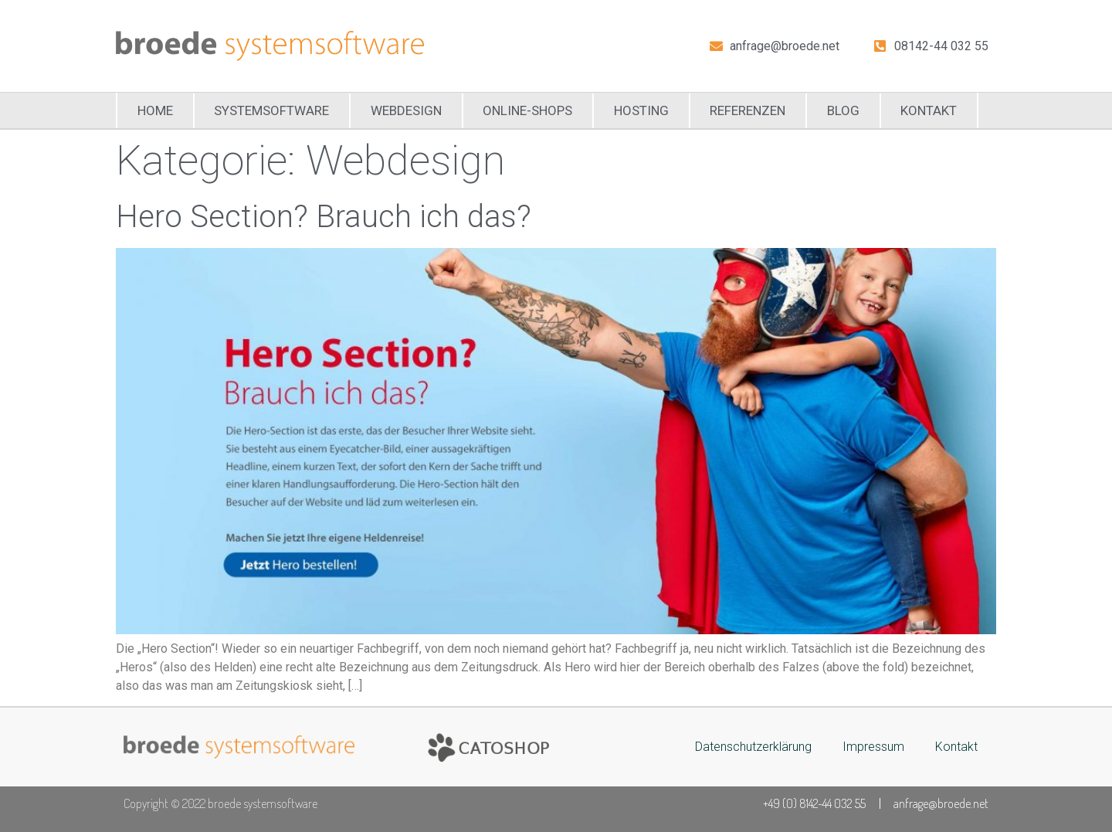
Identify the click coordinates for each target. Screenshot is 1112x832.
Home (155, 110)
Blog (843, 110)
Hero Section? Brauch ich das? (323, 217)
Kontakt (928, 110)
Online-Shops (527, 110)
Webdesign (406, 110)
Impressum (873, 746)
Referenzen (747, 110)
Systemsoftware (271, 110)
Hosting (641, 110)
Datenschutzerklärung (753, 746)
